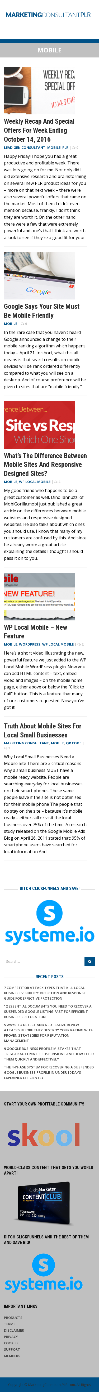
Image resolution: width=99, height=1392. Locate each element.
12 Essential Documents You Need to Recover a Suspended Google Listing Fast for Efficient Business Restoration (48, 1011)
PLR (65, 147)
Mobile (53, 147)
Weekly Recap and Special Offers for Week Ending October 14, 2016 (39, 130)
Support (12, 1349)
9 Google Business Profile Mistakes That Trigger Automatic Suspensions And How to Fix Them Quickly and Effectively (49, 1054)
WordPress (29, 644)
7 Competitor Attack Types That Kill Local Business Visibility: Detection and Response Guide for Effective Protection (45, 993)
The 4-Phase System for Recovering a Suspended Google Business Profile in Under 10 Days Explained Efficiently (49, 1072)
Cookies (11, 1343)
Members (12, 1355)
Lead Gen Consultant (24, 147)
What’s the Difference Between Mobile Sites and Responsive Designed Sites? (45, 465)
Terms (10, 1324)
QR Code (73, 743)
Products (13, 1317)
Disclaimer (14, 1330)
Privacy (11, 1336)
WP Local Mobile (34, 481)
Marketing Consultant (26, 743)
